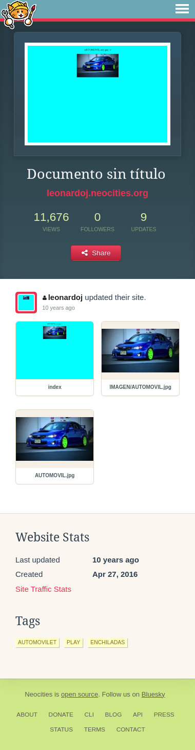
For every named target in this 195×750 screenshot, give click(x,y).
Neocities (38, 694)
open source (79, 694)
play (73, 642)
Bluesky (153, 694)
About (26, 714)
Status (61, 729)
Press (164, 714)
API (138, 714)
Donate (61, 714)
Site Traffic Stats (43, 589)
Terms (94, 729)
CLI (89, 714)
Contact (130, 729)
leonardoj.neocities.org (97, 193)
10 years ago (58, 308)
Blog (113, 714)
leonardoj (63, 297)
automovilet (37, 642)
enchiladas (107, 642)
